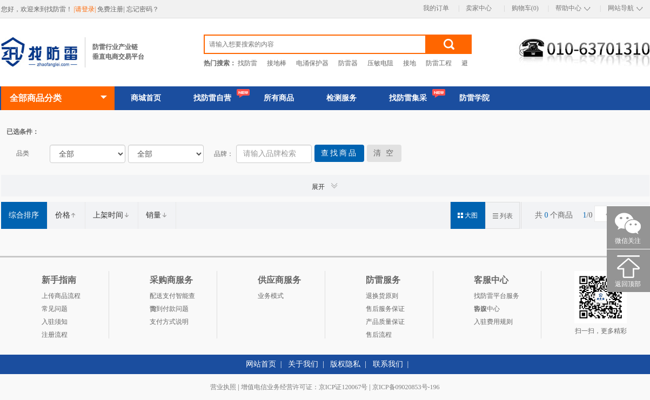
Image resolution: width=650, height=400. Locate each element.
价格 (66, 215)
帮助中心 (568, 8)
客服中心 (487, 309)
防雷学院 (474, 98)
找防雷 (247, 63)
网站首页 (261, 364)
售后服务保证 (385, 309)
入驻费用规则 (493, 322)
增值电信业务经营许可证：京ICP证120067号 (304, 387)
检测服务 (341, 98)
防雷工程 (439, 63)
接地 (409, 63)
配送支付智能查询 (172, 297)
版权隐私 (345, 364)
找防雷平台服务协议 (496, 297)
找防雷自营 (212, 98)
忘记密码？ (142, 9)
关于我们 (303, 364)
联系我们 (388, 364)
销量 (156, 215)
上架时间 (111, 215)
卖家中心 (479, 8)
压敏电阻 (380, 63)
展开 (325, 186)
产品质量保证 (385, 322)
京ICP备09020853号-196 (406, 387)
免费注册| (111, 9)
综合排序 (24, 215)
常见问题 (55, 309)
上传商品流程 (61, 296)
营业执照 (223, 387)
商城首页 (146, 98)
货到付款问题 (169, 309)
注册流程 (55, 334)
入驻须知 (55, 322)
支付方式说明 (169, 322)
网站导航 (621, 8)
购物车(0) (525, 8)
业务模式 (271, 296)
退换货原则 (382, 296)
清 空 (384, 153)
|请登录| (86, 9)
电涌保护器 (312, 63)
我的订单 (436, 8)
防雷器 (348, 63)
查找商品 (339, 153)
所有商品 (279, 98)
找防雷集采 (408, 98)
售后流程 (379, 334)
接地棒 (276, 63)
